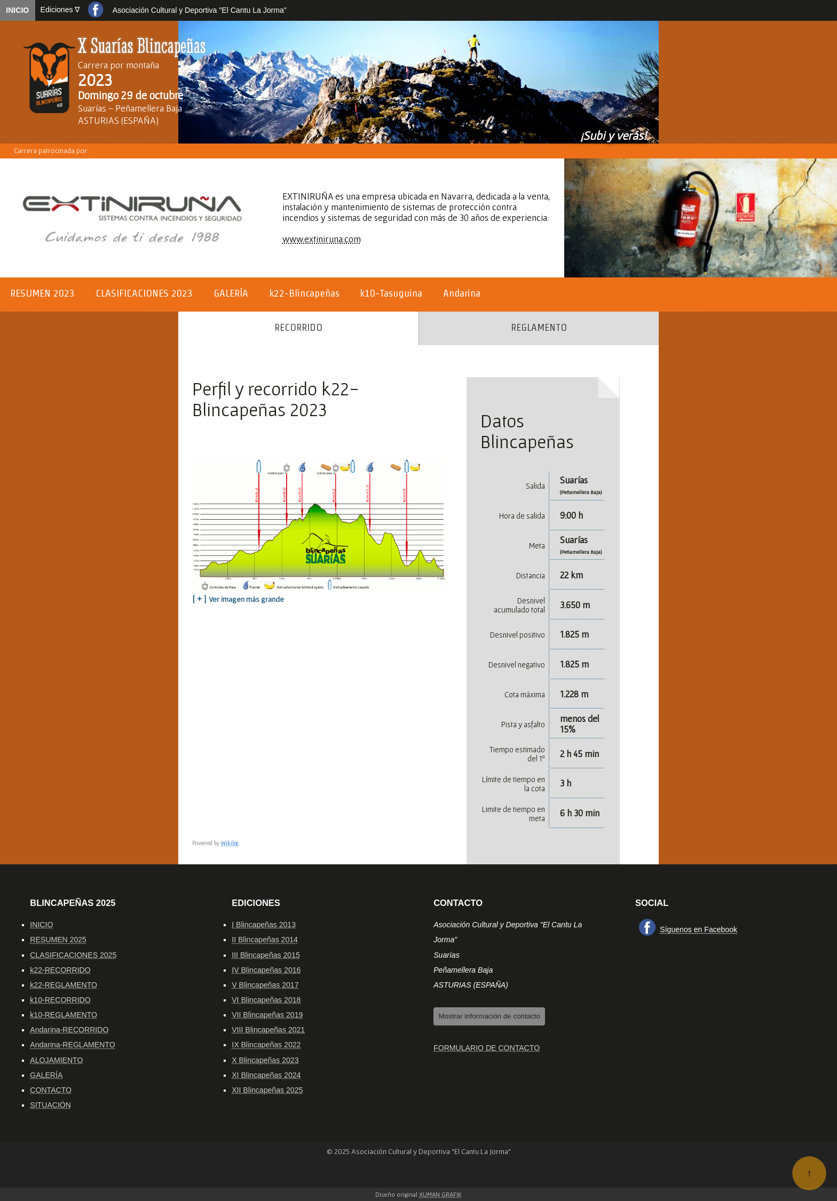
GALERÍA (46, 1075)
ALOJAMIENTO (56, 1060)
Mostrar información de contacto (489, 1016)
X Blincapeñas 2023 (265, 1060)
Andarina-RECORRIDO (69, 1029)
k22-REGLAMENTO (63, 985)
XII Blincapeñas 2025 (267, 1090)
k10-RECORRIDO (60, 1000)
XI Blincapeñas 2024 (266, 1075)
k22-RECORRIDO (60, 970)
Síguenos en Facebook (698, 929)
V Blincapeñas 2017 (265, 985)
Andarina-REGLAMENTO (72, 1044)
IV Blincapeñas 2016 (266, 970)
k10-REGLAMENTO (63, 1015)
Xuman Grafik (440, 1194)
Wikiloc (230, 843)
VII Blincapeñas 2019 (267, 1015)
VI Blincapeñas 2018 (266, 1000)
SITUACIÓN (50, 1105)
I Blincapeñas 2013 (264, 924)
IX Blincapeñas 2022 (266, 1044)
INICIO (17, 10)
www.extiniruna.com (321, 239)
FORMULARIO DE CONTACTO (486, 1048)
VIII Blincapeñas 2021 (268, 1029)
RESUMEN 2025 (58, 939)
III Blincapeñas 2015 (266, 955)
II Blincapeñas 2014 (265, 939)
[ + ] (238, 598)
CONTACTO (51, 1090)
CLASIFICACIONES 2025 (73, 955)
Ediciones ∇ (60, 9)
